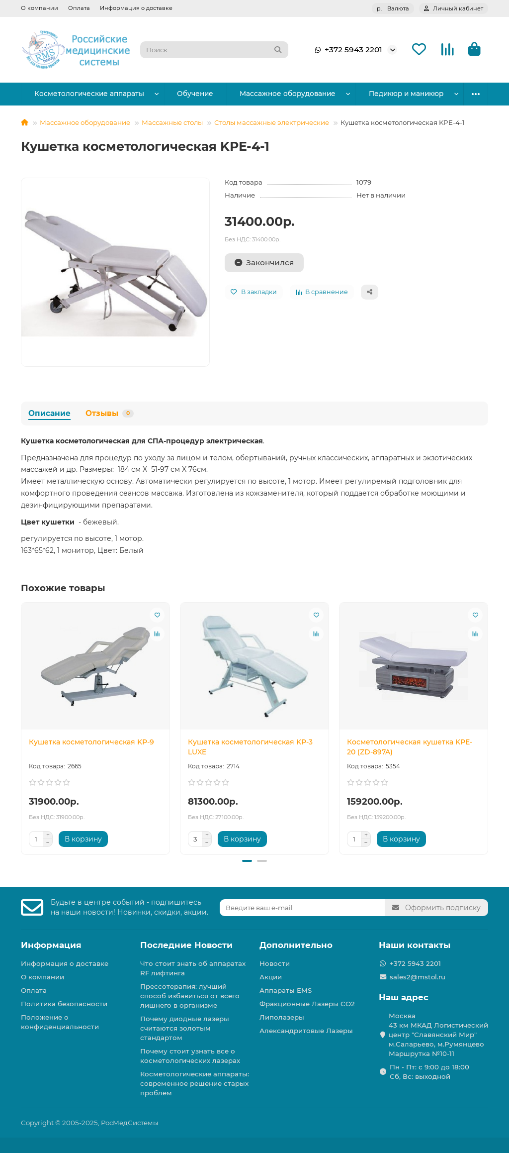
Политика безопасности (64, 1004)
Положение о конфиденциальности (60, 1022)
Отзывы (109, 413)
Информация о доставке (136, 7)
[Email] (302, 907)
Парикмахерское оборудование (390, 94)
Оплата (79, 7)
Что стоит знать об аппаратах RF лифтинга (193, 968)
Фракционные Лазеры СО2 (307, 1004)
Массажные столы (172, 122)
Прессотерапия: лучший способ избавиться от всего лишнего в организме (190, 995)
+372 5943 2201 (346, 49)
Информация (51, 945)
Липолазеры (281, 1017)
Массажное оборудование (261, 94)
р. (393, 8)
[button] (247, 861)
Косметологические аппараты (83, 94)
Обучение (179, 94)
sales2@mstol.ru (417, 977)
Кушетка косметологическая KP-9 (91, 741)
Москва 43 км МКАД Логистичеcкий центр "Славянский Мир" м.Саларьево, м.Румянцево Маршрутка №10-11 (438, 1034)
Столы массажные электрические (271, 122)
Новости (274, 963)
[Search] (214, 49)
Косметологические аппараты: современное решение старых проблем (194, 1083)
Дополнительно (296, 945)
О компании (39, 7)
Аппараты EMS (285, 990)
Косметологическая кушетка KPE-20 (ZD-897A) (409, 746)
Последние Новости (186, 945)
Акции (270, 977)
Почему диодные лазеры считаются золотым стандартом (184, 1028)
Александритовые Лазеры (306, 1031)
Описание (49, 413)
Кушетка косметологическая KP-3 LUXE (250, 746)
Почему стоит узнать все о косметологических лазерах (190, 1055)
